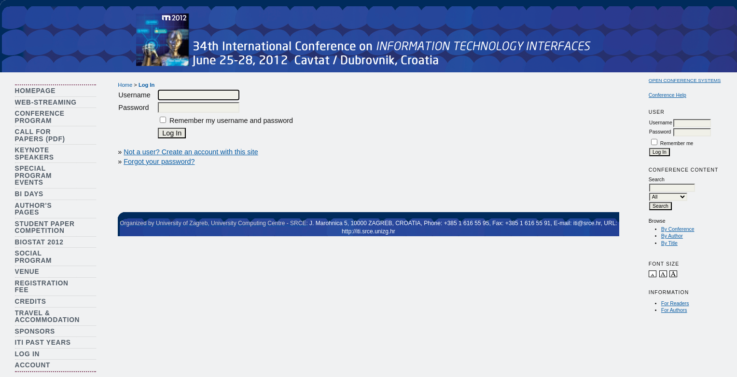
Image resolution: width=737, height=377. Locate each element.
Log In (27, 354)
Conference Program (40, 117)
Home (125, 85)
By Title (669, 243)
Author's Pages (33, 209)
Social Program (33, 257)
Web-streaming (46, 102)
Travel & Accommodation (47, 317)
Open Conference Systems (685, 80)
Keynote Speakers (34, 154)
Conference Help (667, 95)
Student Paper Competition (45, 227)
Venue (27, 271)
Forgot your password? (159, 161)
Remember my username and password (231, 120)
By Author (672, 236)
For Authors (674, 310)
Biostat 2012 (39, 242)
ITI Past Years (43, 342)
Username (660, 122)
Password (660, 132)
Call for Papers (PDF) (40, 135)
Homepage (35, 90)
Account (33, 365)
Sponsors (35, 331)
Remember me (677, 143)
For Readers (675, 303)
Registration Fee (42, 287)
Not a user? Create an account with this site (191, 152)
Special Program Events (33, 175)
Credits (30, 301)
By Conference (678, 229)
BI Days (29, 194)
